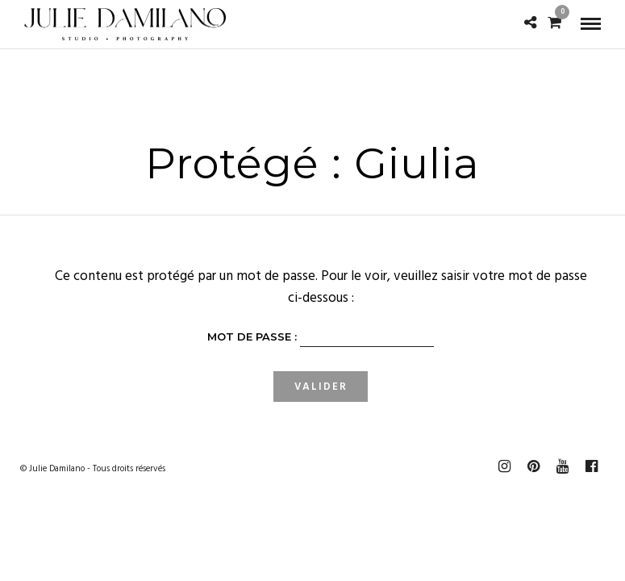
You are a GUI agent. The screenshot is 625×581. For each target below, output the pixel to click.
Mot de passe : (320, 339)
